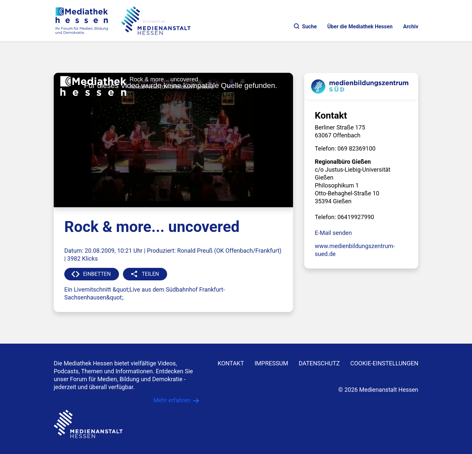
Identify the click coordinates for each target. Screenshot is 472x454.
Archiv (410, 26)
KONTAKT (231, 363)
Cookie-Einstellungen (384, 363)
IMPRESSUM (271, 363)
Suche (305, 26)
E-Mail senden (333, 232)
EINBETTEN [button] (97, 274)
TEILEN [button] (150, 274)
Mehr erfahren (172, 400)
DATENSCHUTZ (319, 363)
